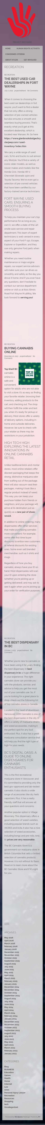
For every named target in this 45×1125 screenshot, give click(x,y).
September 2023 (12, 1030)
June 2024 (9, 1004)
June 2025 (9, 969)
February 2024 (10, 1016)
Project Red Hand (22, 42)
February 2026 (11, 946)
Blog (6, 1066)
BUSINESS (9, 1069)
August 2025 (10, 964)
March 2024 (9, 1013)
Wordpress (19, 1117)
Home (8, 48)
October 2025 (10, 958)
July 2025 (8, 967)
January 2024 (10, 1019)
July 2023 (8, 1036)
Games (7, 1075)
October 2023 (10, 1027)
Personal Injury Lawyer (14, 1093)
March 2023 (9, 1048)
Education (9, 1072)
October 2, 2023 (10, 650)
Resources (9, 1098)
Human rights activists (28, 48)
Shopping (8, 1101)
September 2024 (12, 996)
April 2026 (9, 940)
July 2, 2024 (8, 91)
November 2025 (11, 955)
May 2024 (8, 1007)
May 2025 (8, 972)
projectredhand (20, 91)
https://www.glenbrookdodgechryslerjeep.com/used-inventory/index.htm (22, 142)
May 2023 (8, 1042)
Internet (8, 1084)
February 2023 (10, 1051)
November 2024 (11, 990)
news (6, 1090)
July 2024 (8, 1001)
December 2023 (11, 1022)
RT (39, 1117)
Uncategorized (11, 1107)
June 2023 (9, 1039)
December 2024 (11, 987)
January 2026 (10, 949)
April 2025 (9, 975)
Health (7, 1078)
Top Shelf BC (10, 369)
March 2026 (9, 943)
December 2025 (11, 952)
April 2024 (9, 1010)
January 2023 (10, 1053)
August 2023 (10, 1033)
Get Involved (30, 60)
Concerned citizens (15, 54)
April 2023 (9, 1045)
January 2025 (10, 984)
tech (6, 1104)
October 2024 (10, 993)
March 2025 (9, 978)
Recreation (9, 75)
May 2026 (8, 938)
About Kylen (11, 60)
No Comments (32, 91)
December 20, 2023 (11, 356)
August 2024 (10, 998)
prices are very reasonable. (21, 839)
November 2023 (11, 1024)
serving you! (26, 297)
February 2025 (10, 981)
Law (6, 1087)
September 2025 (12, 961)
